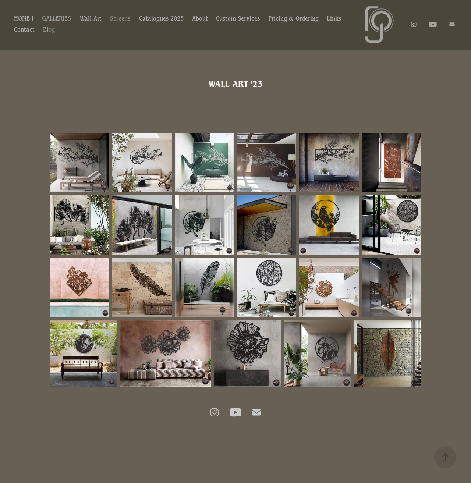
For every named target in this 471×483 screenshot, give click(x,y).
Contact (24, 29)
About (200, 18)
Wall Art (91, 18)
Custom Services (238, 18)
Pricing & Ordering (293, 18)
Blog (49, 29)
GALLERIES (56, 18)
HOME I (23, 18)
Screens (120, 18)
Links (334, 18)
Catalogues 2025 (161, 18)
